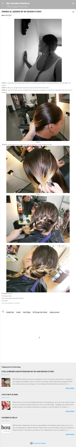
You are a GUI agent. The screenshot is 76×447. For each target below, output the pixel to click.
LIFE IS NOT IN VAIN (10, 395)
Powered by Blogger (38, 443)
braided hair (10, 312)
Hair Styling (26, 312)
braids (18, 312)
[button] (73, 12)
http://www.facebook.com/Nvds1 (11, 303)
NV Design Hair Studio (40, 312)
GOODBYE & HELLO (9, 418)
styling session (54, 312)
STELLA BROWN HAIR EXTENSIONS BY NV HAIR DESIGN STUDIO (28, 371)
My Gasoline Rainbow (17, 3)
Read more (70, 388)
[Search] (73, 4)
